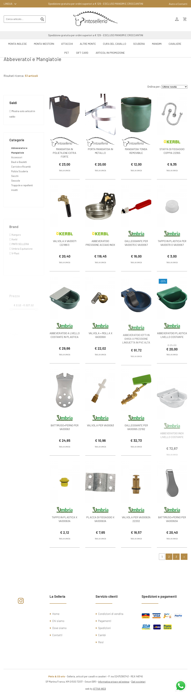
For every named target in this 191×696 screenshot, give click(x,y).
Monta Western (44, 43)
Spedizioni (104, 628)
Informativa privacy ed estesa (113, 681)
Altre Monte (88, 43)
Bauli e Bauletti (19, 178)
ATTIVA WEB (99, 688)
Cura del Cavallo (114, 43)
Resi (101, 642)
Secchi (14, 192)
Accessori (16, 173)
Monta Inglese (17, 43)
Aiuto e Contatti (178, 3)
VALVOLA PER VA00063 (100, 431)
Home (56, 613)
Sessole (15, 197)
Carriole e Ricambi (21, 183)
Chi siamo (58, 621)
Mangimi (157, 43)
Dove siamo (59, 628)
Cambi (102, 635)
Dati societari (138, 681)
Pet (66, 52)
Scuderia (139, 43)
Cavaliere (175, 43)
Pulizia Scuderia (19, 187)
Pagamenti (104, 621)
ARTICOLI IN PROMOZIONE (110, 52)
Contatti (57, 635)
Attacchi (67, 43)
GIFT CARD (82, 52)
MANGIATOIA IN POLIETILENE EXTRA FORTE (64, 153)
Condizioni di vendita (110, 613)
